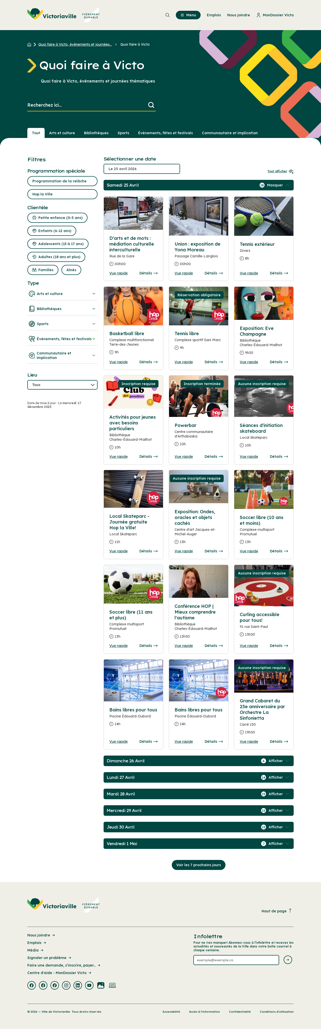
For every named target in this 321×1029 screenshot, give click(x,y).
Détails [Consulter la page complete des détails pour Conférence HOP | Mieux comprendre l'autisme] (214, 645)
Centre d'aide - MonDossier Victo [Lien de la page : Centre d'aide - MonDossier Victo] (59, 973)
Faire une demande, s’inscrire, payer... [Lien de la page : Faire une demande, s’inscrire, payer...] (64, 965)
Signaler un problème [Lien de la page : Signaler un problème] (49, 958)
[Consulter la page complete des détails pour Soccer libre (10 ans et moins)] (264, 531)
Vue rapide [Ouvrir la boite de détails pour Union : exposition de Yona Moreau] (184, 273)
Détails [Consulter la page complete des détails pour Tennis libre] (214, 362)
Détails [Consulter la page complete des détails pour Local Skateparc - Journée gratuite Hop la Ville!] (148, 551)
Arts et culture (62, 294)
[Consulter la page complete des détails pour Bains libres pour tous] (133, 719)
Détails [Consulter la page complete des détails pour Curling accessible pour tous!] (279, 645)
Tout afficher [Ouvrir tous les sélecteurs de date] (280, 171)
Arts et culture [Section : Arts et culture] (62, 133)
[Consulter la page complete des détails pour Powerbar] (199, 436)
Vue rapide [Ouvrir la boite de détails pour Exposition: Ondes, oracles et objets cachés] (184, 551)
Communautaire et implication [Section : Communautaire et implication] (230, 133)
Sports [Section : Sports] (123, 133)
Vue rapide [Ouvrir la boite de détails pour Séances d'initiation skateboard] (249, 456)
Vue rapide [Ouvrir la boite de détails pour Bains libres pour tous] (118, 741)
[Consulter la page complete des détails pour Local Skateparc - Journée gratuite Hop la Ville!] (133, 531)
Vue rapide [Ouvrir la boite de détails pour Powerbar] (184, 456)
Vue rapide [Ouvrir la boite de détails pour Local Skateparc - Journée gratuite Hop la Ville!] (118, 551)
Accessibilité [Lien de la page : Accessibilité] (171, 1011)
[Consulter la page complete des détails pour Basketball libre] (133, 345)
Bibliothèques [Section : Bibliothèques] (96, 133)
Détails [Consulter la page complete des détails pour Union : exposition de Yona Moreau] (214, 273)
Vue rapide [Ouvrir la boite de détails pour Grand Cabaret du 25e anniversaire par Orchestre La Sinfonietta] (249, 741)
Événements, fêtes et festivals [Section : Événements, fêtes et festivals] (165, 133)
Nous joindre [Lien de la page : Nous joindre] (41, 935)
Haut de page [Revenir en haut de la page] (277, 911)
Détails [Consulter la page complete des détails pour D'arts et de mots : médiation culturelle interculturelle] (148, 273)
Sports (62, 324)
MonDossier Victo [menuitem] (275, 15)
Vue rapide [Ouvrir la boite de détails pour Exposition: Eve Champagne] (249, 362)
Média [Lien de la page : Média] (35, 950)
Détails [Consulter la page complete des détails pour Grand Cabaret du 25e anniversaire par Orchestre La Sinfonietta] (279, 741)
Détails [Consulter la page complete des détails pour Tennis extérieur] (279, 273)
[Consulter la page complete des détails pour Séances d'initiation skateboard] (264, 437)
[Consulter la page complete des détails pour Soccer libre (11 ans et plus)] (133, 626)
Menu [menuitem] (188, 15)
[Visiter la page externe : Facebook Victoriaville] (31, 986)
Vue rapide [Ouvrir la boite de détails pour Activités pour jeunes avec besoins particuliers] (118, 456)
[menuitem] (63, 15)
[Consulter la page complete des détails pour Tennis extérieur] (264, 253)
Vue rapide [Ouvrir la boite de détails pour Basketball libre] (118, 362)
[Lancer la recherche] (151, 105)
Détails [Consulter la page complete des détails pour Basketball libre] (148, 362)
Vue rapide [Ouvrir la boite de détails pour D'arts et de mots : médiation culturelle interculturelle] (118, 273)
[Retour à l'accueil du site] (30, 44)
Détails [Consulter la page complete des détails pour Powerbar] (214, 456)
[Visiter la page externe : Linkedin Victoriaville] (77, 986)
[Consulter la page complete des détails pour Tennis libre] (199, 343)
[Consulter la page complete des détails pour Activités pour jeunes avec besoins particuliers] (133, 434)
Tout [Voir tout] (36, 133)
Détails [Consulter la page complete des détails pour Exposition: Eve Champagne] (279, 362)
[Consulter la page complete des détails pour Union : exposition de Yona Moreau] (199, 256)
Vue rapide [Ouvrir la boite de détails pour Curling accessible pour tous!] (249, 645)
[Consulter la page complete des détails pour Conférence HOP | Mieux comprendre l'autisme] (199, 623)
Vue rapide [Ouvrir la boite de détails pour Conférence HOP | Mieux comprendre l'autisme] (184, 645)
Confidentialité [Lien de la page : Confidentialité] (240, 1011)
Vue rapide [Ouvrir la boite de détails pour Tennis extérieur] (249, 273)
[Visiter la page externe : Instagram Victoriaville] (66, 986)
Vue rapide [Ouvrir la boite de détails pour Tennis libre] (184, 362)
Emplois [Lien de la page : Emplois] (37, 942)
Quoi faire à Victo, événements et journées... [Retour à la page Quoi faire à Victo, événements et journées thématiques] (75, 44)
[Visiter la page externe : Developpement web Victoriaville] (112, 986)
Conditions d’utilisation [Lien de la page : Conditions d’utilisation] (277, 1011)
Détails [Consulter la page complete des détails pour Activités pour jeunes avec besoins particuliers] (148, 456)
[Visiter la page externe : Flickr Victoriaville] (101, 986)
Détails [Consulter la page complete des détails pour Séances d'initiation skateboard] (279, 456)
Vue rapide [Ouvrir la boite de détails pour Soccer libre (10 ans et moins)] (249, 551)
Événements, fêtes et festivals (62, 339)
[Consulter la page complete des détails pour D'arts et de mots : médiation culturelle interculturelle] (133, 253)
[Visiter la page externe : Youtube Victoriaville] (89, 986)
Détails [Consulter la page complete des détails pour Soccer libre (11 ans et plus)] (148, 645)
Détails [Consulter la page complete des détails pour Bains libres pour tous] (148, 741)
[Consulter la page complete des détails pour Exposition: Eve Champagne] (264, 342)
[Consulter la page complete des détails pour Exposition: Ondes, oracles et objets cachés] (199, 529)
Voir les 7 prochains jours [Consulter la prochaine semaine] (198, 865)
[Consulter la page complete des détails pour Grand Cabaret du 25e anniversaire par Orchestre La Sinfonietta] (264, 718)
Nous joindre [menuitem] (238, 15)
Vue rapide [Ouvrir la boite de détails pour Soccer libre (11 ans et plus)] (118, 645)
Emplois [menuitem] (214, 15)
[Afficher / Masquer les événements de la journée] (279, 185)
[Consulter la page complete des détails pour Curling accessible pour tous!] (264, 626)
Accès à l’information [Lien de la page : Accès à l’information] (204, 1011)
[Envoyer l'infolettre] (288, 960)
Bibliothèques (62, 309)
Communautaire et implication (62, 355)
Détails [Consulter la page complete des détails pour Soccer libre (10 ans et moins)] (279, 551)
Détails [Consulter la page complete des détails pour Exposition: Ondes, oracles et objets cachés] (214, 551)
